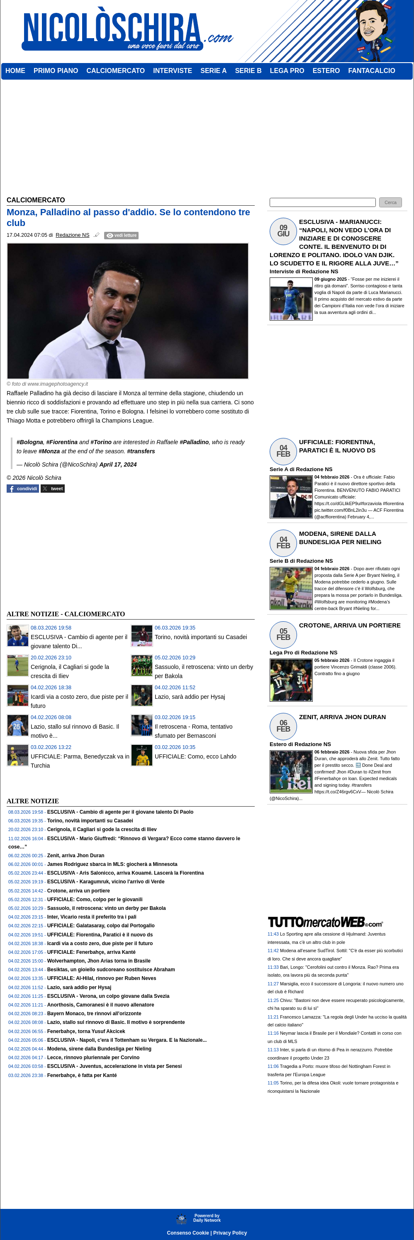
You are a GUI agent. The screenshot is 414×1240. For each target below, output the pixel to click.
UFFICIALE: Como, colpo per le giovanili (95, 899)
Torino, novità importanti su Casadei (201, 637)
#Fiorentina (62, 442)
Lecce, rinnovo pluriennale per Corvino (93, 1057)
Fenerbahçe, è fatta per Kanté (82, 1075)
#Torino (101, 442)
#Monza (49, 451)
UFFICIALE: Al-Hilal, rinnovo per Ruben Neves (101, 978)
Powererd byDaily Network (207, 1218)
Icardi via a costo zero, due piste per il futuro (100, 943)
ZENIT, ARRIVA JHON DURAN (342, 716)
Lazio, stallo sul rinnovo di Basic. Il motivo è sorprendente (116, 1022)
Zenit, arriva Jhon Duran (76, 855)
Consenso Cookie (188, 1233)
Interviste (282, 271)
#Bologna (30, 442)
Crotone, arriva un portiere (78, 891)
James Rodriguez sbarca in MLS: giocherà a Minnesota (112, 864)
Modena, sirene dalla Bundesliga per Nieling (99, 1049)
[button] (390, 202)
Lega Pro (281, 652)
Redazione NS (320, 271)
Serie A (279, 469)
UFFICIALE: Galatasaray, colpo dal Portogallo (101, 926)
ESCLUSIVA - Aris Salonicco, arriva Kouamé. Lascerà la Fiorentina (125, 873)
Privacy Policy (230, 1233)
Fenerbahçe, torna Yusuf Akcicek (86, 1031)
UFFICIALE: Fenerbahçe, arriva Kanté (91, 952)
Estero (278, 744)
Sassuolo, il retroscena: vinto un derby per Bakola (106, 908)
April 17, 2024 (117, 464)
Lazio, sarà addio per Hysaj (190, 696)
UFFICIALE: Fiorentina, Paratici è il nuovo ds (100, 935)
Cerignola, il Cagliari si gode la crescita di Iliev (102, 829)
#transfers (141, 451)
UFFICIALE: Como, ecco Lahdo (195, 756)
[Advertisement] (69, 550)
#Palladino (194, 442)
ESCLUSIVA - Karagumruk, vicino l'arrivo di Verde (106, 882)
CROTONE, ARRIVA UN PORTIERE (350, 625)
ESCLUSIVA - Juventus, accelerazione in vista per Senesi (114, 1066)
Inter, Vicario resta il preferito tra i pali (91, 917)
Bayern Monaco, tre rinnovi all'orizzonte (94, 1013)
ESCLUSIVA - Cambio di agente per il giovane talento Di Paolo (120, 812)
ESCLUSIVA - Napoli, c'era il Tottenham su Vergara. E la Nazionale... (127, 1040)
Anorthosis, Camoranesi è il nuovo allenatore (100, 1005)
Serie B (279, 561)
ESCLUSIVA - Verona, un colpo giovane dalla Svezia (108, 996)
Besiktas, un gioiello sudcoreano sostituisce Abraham (111, 970)
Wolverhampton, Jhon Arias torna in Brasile (99, 961)
